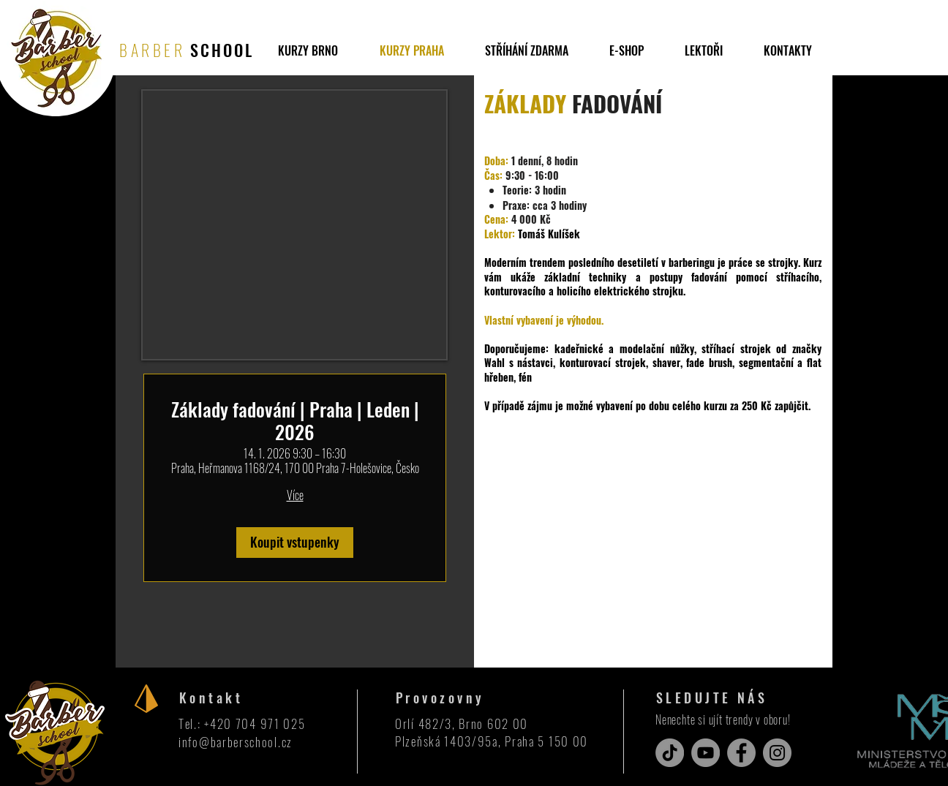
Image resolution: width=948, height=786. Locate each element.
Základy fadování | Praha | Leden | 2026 (295, 420)
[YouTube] (705, 752)
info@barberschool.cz (235, 742)
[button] (526, 50)
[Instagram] (777, 752)
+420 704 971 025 (254, 723)
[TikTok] (669, 752)
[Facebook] (741, 752)
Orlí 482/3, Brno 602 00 (461, 723)
